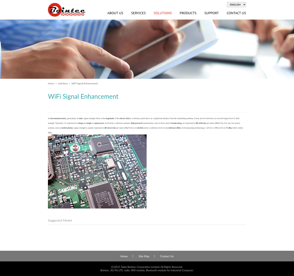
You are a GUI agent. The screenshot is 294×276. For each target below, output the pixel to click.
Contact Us (236, 13)
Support (211, 13)
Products (188, 13)
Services (138, 13)
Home (51, 83)
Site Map (144, 256)
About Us (115, 13)
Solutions (163, 13)
